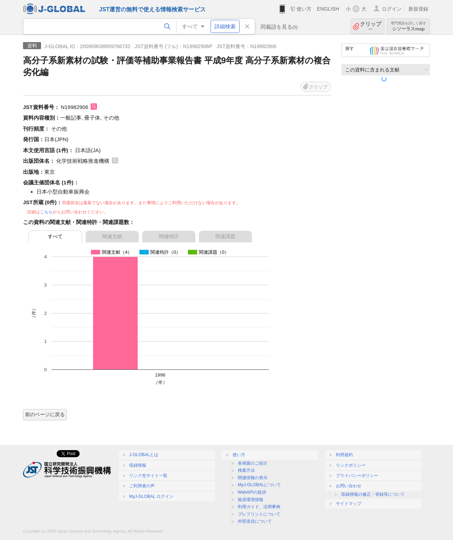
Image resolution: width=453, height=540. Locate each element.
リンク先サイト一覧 (148, 475)
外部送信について (255, 521)
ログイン (392, 9)
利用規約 (344, 454)
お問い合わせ (348, 485)
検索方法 (246, 470)
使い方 (304, 9)
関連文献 (112, 236)
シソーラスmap (408, 26)
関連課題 (225, 236)
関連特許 (169, 236)
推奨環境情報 (250, 499)
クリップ (370, 26)
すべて (55, 236)
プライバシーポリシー (357, 475)
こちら (46, 211)
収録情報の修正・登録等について (373, 494)
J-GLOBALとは (143, 454)
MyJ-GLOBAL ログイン (151, 496)
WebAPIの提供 (252, 492)
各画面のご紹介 (253, 463)
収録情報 (137, 465)
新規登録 (418, 9)
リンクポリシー (351, 465)
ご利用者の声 (142, 485)
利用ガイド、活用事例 (259, 506)
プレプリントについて (259, 514)
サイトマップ (348, 503)
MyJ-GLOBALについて (259, 484)
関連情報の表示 (253, 477)
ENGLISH (328, 9)
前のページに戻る (45, 414)
